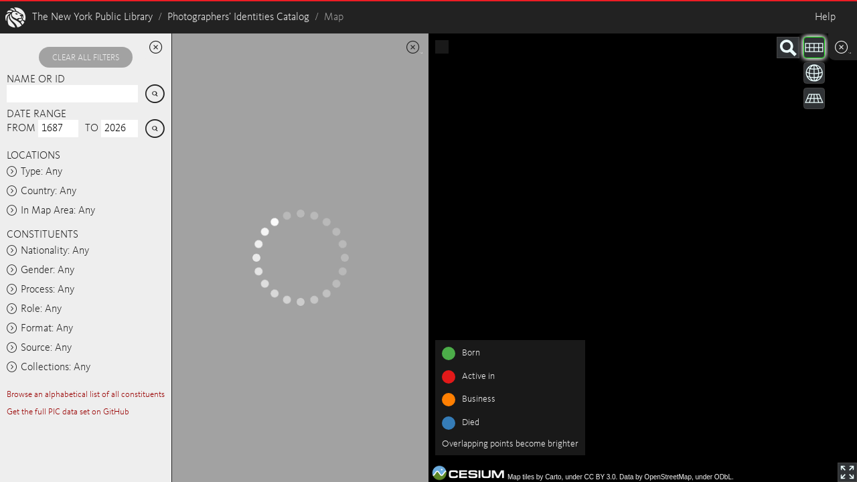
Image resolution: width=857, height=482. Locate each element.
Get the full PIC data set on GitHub (68, 412)
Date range (36, 114)
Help (825, 17)
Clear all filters (85, 58)
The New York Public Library (92, 17)
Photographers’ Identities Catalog (238, 17)
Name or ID (36, 79)
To (91, 128)
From (21, 128)
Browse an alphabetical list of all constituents (86, 394)
